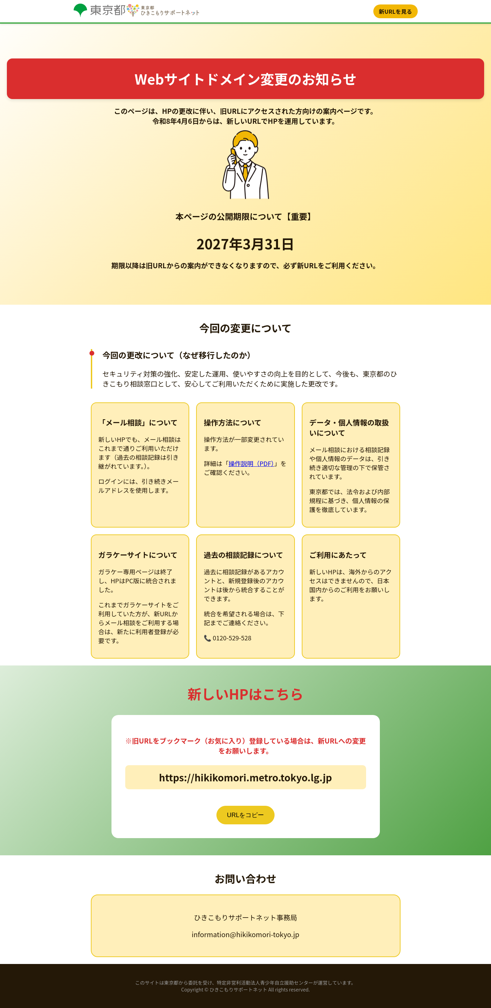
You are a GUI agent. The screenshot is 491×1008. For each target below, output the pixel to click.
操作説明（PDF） (251, 463)
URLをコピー (245, 815)
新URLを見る (395, 11)
